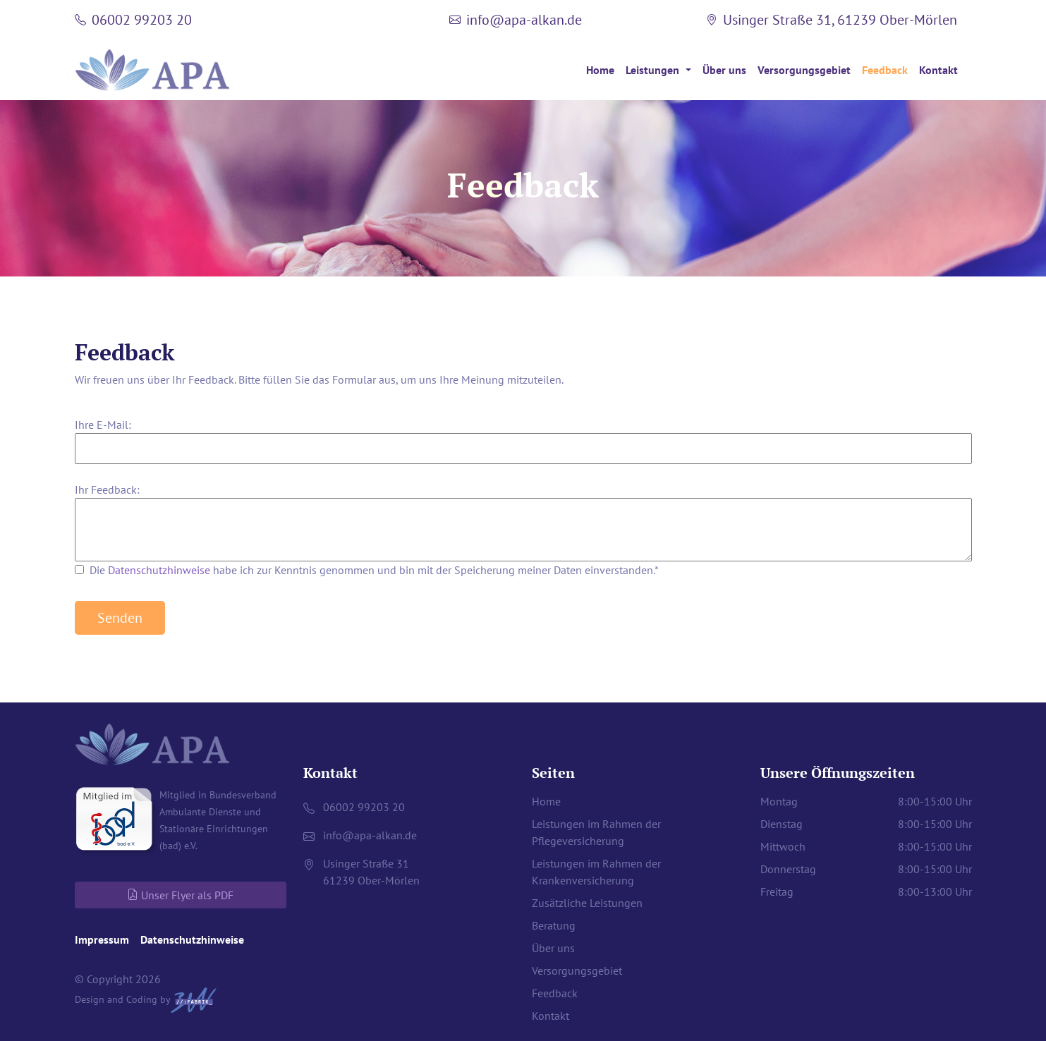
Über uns (724, 70)
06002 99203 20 (142, 20)
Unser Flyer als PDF (180, 895)
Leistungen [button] (654, 70)
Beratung (554, 925)
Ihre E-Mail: (103, 425)
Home (600, 70)
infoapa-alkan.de (524, 20)
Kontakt (938, 70)
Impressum (102, 939)
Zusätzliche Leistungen (587, 903)
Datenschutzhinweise (159, 570)
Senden (119, 618)
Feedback (885, 70)
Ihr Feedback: (107, 489)
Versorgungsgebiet (804, 70)
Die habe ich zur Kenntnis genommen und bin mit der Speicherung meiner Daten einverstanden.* (374, 570)
